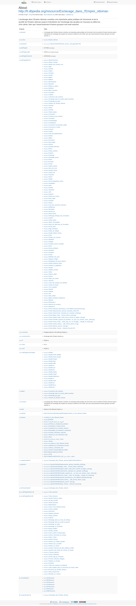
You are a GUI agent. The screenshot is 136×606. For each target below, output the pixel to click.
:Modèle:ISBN (50, 363)
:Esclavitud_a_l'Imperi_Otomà (54, 426)
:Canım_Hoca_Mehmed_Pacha (54, 507)
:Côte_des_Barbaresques (53, 133)
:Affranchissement (51, 60)
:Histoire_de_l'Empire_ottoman (54, 103)
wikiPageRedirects (26, 492)
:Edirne (48, 148)
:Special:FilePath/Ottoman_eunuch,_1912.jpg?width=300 (62, 44)
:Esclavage (49, 155)
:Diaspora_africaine (51, 513)
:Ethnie (48, 159)
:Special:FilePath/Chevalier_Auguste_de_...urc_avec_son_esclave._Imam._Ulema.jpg (70, 473)
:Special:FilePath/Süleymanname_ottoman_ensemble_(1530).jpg (64, 464)
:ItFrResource (49, 588)
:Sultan (48, 272)
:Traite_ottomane (51, 492)
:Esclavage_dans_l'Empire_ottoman (56, 488)
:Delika (48, 138)
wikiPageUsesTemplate (27, 352)
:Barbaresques (50, 81)
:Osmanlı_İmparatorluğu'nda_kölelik (56, 450)
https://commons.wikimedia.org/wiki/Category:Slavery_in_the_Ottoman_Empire (65, 413)
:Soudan (48, 267)
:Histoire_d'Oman (51, 539)
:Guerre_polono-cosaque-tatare (54, 533)
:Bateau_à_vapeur (51, 86)
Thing (30, 14)
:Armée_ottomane (51, 502)
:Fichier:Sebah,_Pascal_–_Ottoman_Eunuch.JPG (59, 328)
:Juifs (47, 192)
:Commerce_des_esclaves (53, 97)
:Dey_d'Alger (49, 142)
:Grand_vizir (49, 172)
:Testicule (48, 280)
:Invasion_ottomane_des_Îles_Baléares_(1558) (59, 548)
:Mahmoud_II (49, 302)
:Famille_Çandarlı (51, 530)
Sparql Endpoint (112, 2)
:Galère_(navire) (50, 166)
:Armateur (49, 73)
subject (22, 391)
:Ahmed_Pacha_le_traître (53, 498)
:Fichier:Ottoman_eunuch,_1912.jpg (56, 326)
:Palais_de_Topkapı (51, 231)
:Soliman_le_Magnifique (52, 265)
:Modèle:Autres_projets (52, 357)
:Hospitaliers (49, 183)
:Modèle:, (48, 352)
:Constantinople (50, 120)
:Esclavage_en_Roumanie (53, 526)
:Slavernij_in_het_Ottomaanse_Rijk (55, 434)
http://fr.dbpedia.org (49, 14)
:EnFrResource (49, 586)
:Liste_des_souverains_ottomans (55, 205)
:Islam (48, 185)
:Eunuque (49, 161)
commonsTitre (24, 336)
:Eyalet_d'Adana (50, 528)
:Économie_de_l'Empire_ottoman (55, 569)
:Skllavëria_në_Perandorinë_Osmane (56, 445)
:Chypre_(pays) (50, 112)
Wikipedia (56, 603)
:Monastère (49, 209)
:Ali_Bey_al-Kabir (51, 500)
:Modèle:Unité (50, 380)
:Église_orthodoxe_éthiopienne (54, 298)
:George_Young (50, 170)
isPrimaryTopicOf (24, 488)
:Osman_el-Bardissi (51, 554)
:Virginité (48, 291)
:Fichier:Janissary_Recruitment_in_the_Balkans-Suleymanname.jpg (64, 308)
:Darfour (48, 135)
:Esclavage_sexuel (51, 157)
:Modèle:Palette (50, 372)
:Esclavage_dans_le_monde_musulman (57, 522)
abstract (22, 32)
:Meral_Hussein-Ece (51, 571)
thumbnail (22, 44)
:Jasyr (48, 437)
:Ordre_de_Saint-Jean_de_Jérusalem (56, 224)
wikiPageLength (24, 52)
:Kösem (48, 202)
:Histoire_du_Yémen (51, 546)
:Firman (48, 164)
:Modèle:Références (51, 376)
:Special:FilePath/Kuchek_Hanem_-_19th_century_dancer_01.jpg (64, 479)
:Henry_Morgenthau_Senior (53, 181)
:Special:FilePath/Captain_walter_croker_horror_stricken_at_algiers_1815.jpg (68, 468)
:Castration (49, 92)
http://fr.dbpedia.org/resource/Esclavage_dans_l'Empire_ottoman (63, 11)
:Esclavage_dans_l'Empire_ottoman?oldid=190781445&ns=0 (63, 460)
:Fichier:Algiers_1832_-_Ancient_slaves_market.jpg (60, 315)
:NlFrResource (49, 580)
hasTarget (23, 578)
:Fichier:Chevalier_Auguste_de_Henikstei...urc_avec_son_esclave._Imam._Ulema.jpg (69, 319)
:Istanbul (48, 187)
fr (21, 340)
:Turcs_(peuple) (50, 287)
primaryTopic (24, 595)
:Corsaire (48, 129)
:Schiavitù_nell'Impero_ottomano (55, 432)
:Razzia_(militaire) (51, 248)
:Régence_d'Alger (51, 259)
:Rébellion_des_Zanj (51, 257)
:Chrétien (48, 110)
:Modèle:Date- (50, 361)
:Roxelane (49, 252)
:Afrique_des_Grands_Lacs (53, 64)
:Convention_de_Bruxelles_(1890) (55, 125)
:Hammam (49, 174)
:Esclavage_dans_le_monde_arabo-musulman (59, 99)
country (22, 39)
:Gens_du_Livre (50, 168)
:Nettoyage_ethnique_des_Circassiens (56, 215)
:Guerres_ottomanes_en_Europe (55, 535)
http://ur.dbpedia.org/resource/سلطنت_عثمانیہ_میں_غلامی (59, 456)
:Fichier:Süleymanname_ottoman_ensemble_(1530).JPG (61, 311)
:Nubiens (48, 218)
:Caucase (49, 105)
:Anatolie (48, 68)
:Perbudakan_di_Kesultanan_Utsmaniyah (57, 430)
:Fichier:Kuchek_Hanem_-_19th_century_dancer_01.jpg (61, 324)
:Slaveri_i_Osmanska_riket (53, 447)
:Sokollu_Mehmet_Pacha (53, 263)
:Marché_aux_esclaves (52, 304)
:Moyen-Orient (50, 213)
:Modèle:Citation (50, 359)
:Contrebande (50, 122)
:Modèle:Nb (49, 370)
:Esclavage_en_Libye (52, 524)
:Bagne (48, 77)
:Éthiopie (48, 300)
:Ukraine (48, 289)
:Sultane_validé (50, 274)
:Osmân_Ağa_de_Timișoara (53, 556)
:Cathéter (48, 94)
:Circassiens (49, 114)
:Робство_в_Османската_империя (56, 424)
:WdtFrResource (49, 591)
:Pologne (48, 241)
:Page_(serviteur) (51, 228)
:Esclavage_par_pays (52, 101)
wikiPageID (23, 48)
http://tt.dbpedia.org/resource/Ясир (53, 452)
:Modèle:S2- (49, 383)
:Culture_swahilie (51, 509)
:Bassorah (49, 84)
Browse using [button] (37, 2)
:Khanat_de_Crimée (51, 196)
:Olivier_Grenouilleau (52, 222)
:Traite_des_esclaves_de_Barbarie (55, 282)
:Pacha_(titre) (50, 226)
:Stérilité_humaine (51, 269)
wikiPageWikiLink (25, 60)
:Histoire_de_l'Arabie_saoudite (54, 541)
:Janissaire (49, 189)
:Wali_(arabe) (50, 295)
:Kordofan (49, 200)
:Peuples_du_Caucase (52, 237)
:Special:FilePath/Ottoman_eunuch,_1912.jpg (59, 481)
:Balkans (48, 79)
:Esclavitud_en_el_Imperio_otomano (56, 428)
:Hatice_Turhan (50, 537)
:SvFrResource (49, 578)
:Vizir (47, 293)
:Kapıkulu (48, 194)
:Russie (48, 254)
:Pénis (48, 246)
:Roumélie (49, 250)
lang (22, 344)
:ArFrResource (49, 582)
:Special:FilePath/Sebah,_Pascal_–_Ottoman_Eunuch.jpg (62, 484)
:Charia (48, 107)
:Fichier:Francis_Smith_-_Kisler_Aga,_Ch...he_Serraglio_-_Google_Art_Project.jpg (68, 321)
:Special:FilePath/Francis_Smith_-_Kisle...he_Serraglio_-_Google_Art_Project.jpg (69, 475)
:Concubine (49, 118)
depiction (22, 464)
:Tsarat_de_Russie (51, 285)
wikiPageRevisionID (25, 56)
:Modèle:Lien (49, 367)
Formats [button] (47, 2)
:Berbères (49, 88)
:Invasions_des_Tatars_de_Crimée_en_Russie (58, 550)
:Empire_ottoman (51, 39)
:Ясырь (48, 441)
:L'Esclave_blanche (51, 552)
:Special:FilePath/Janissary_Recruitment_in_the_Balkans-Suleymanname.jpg (68, 477)
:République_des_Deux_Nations (55, 261)
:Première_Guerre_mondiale (54, 244)
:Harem (48, 177)
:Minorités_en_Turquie (52, 574)
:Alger (48, 66)
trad (21, 348)
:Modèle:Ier (49, 365)
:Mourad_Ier (49, 211)
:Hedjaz (48, 179)
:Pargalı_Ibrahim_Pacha (52, 233)
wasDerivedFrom (25, 460)
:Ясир (48, 454)
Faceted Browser (99, 2)
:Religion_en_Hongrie (52, 561)
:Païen (48, 235)
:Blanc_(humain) (50, 90)
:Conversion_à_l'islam (52, 127)
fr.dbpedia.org (69, 14)
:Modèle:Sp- (49, 387)
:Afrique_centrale (51, 62)
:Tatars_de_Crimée (51, 278)
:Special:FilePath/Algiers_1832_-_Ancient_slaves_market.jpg (63, 466)
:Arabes (48, 71)
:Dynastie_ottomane (51, 146)
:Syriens (48, 276)
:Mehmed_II (49, 306)
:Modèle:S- (49, 378)
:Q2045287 (49, 419)
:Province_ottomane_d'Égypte (54, 558)
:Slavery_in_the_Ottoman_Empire (54, 417)
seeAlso (22, 413)
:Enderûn (48, 153)
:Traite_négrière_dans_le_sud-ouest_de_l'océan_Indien (61, 567)
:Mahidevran (49, 207)
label (21, 409)
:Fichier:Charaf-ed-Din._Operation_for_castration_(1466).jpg (62, 313)
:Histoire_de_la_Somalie (52, 543)
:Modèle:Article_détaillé (52, 354)
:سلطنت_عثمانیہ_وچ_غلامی (54, 439)
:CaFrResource (49, 584)
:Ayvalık (48, 75)
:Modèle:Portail (50, 374)
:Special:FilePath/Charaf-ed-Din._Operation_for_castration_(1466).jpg (66, 471)
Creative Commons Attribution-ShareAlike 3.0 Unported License (82, 603)
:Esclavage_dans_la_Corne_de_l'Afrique (57, 520)
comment (22, 401)
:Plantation (49, 239)
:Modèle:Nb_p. (50, 385)
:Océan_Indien (50, 220)
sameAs (22, 417)
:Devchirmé (49, 140)
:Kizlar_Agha (49, 198)
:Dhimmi (48, 144)
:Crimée (48, 131)
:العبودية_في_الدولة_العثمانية (53, 421)
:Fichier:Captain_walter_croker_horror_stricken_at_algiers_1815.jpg (64, 317)
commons (23, 332)
